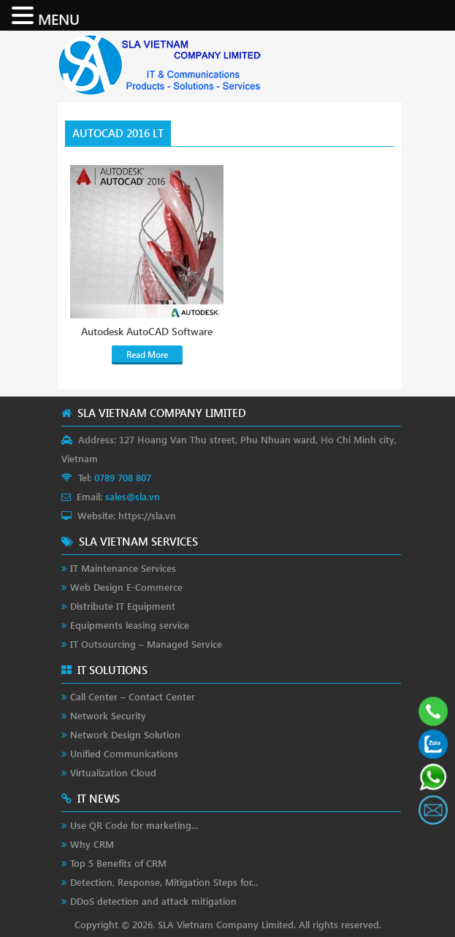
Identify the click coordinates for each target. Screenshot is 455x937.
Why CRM (92, 844)
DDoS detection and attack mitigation (153, 901)
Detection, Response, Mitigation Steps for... (164, 882)
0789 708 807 (122, 477)
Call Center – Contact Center (132, 696)
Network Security (108, 715)
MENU (59, 18)
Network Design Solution (125, 734)
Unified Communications (124, 753)
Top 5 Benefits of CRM (118, 863)
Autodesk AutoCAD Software (147, 331)
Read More (147, 354)
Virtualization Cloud (113, 772)
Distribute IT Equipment (122, 606)
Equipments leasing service (129, 625)
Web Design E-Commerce (126, 587)
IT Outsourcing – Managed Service (146, 644)
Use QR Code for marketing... (134, 825)
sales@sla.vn (132, 496)
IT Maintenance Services (123, 568)
